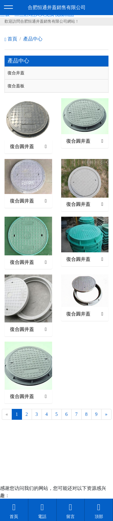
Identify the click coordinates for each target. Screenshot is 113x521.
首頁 (11, 38)
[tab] (56, 73)
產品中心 (32, 38)
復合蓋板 (16, 85)
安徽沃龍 (68, 454)
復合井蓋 (16, 72)
